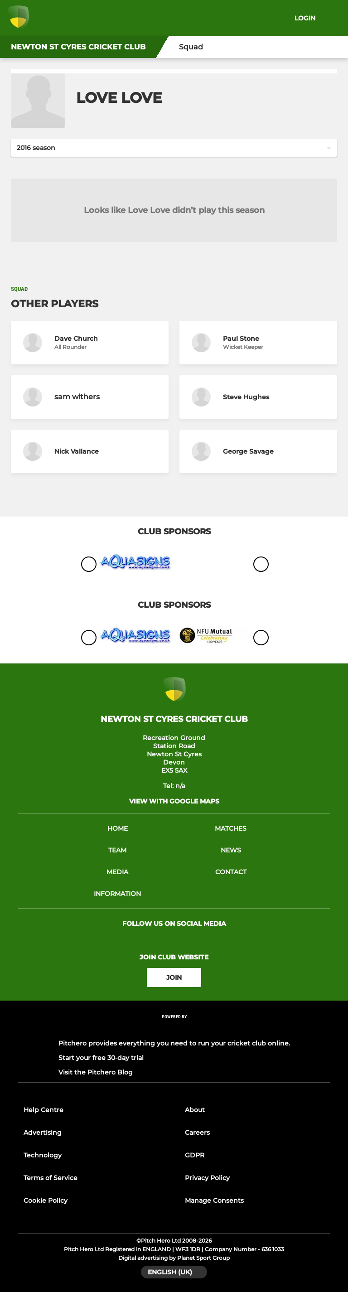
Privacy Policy (207, 1178)
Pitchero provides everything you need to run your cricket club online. (174, 1043)
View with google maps (174, 801)
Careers (197, 1132)
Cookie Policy (46, 1200)
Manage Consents (214, 1200)
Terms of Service (50, 1178)
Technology (43, 1155)
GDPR (194, 1155)
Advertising (43, 1132)
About (195, 1110)
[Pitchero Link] (174, 1029)
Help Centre (43, 1110)
